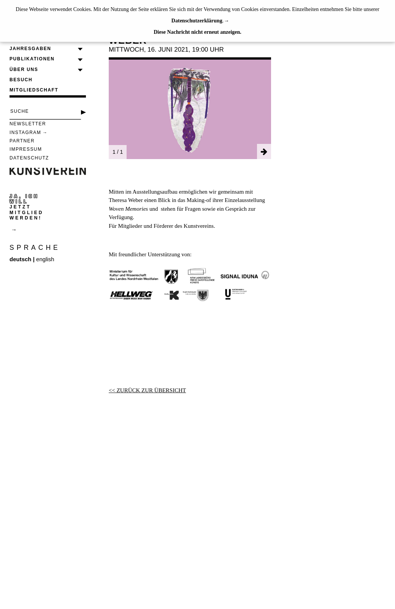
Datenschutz (29, 158)
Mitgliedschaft (34, 90)
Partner (22, 141)
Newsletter (28, 123)
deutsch (21, 259)
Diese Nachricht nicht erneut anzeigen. (197, 32)
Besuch (21, 79)
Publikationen (32, 59)
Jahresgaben (30, 48)
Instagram (25, 132)
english (45, 259)
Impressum (26, 149)
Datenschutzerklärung (196, 21)
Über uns (24, 69)
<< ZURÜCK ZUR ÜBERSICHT (147, 390)
